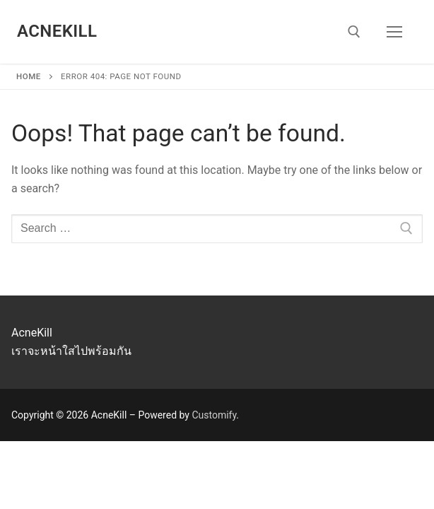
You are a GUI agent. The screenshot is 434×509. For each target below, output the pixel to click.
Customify (214, 415)
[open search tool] (354, 31)
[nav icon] (394, 32)
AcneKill (57, 31)
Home (28, 76)
